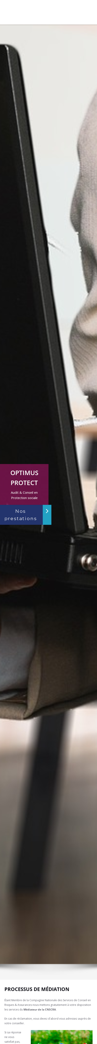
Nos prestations (20, 514)
